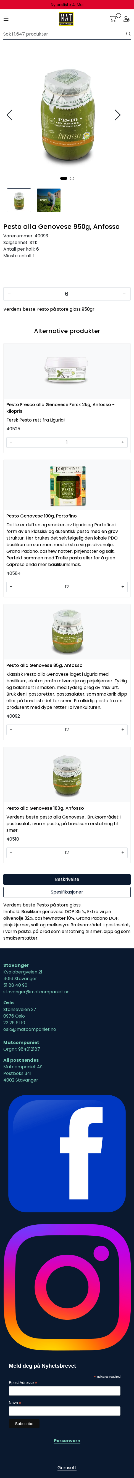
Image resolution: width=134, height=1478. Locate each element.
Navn (15, 1402)
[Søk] (65, 34)
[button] (63, 178)
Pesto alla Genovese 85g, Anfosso (44, 665)
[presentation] (10, 115)
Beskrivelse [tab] (67, 879)
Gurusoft (67, 1467)
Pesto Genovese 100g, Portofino (41, 516)
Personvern (67, 1440)
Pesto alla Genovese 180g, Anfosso (45, 808)
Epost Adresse (23, 1382)
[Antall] (66, 294)
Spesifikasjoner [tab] (67, 892)
